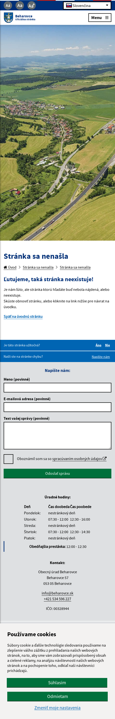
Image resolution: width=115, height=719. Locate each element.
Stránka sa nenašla (38, 267)
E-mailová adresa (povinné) (27, 398)
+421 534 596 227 (57, 598)
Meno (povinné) (17, 379)
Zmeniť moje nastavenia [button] (57, 707)
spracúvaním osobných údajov (79, 458)
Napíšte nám (101, 357)
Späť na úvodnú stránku (23, 316)
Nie (108, 345)
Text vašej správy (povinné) (27, 418)
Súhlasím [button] (57, 682)
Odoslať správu (57, 473)
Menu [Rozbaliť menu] (99, 17)
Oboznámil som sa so (62, 458)
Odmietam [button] (57, 696)
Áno (99, 345)
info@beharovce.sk (57, 593)
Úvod (10, 267)
